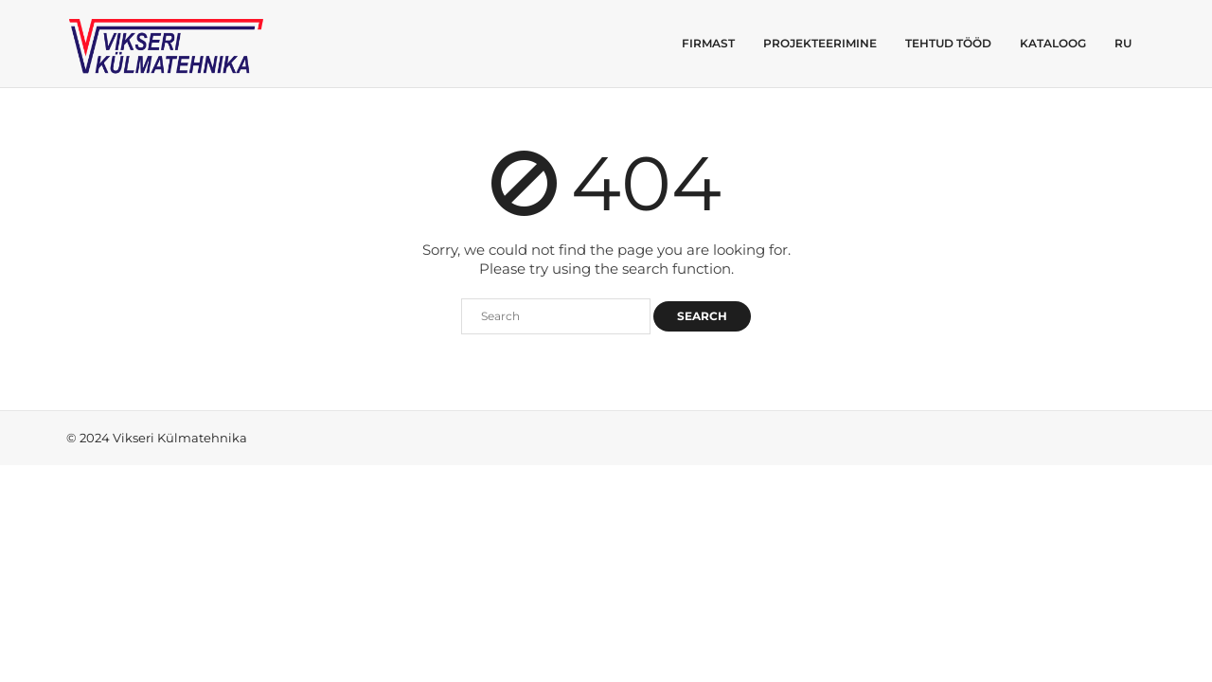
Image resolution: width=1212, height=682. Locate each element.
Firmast (708, 43)
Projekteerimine (820, 43)
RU (1123, 43)
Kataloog (1053, 43)
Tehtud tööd (948, 43)
